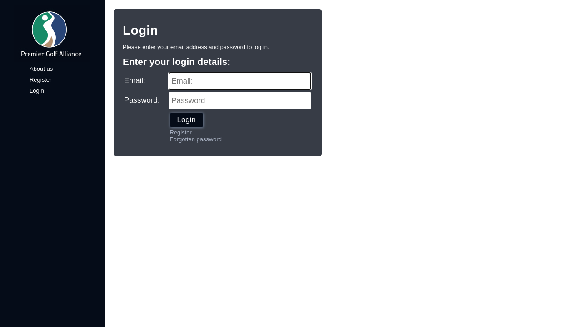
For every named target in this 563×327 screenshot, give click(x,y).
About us (41, 68)
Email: (134, 80)
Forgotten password (196, 139)
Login (37, 90)
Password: (142, 100)
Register (40, 79)
